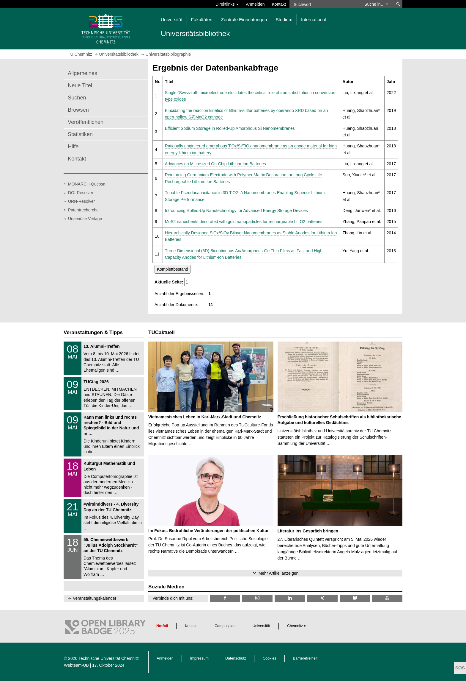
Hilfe (73, 146)
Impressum (199, 658)
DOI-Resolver (80, 192)
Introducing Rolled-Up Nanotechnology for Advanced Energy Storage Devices (236, 210)
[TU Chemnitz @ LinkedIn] (290, 598)
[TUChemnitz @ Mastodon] (355, 598)
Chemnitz (295, 626)
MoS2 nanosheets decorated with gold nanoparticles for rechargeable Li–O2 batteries (243, 221)
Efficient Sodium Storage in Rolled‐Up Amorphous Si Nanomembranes (230, 128)
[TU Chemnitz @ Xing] (322, 598)
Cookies (269, 658)
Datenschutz (235, 658)
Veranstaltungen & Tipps (93, 332)
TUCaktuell (161, 332)
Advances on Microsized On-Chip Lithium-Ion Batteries (215, 163)
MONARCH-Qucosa (86, 184)
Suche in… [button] (376, 4)
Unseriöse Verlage (85, 218)
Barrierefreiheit (305, 658)
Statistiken (80, 134)
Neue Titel (80, 85)
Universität (261, 626)
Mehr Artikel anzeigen (279, 573)
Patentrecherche (83, 210)
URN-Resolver (81, 201)
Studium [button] (283, 19)
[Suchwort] (323, 4)
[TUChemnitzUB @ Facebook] (225, 598)
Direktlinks (227, 4)
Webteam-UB (76, 665)
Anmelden (255, 4)
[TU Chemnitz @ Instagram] (257, 598)
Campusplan (225, 626)
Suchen (77, 98)
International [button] (313, 19)
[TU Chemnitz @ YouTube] (387, 598)
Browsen (78, 110)
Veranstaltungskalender (94, 598)
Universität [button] (171, 19)
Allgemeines (82, 73)
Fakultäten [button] (201, 19)
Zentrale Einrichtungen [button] (244, 19)
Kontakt (279, 4)
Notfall (162, 626)
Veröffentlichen (85, 122)
